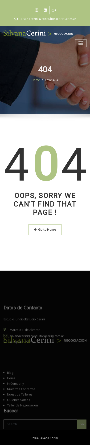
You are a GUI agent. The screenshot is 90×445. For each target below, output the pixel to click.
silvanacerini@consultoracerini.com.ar (48, 19)
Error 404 (51, 85)
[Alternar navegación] (81, 43)
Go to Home (45, 229)
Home (36, 85)
